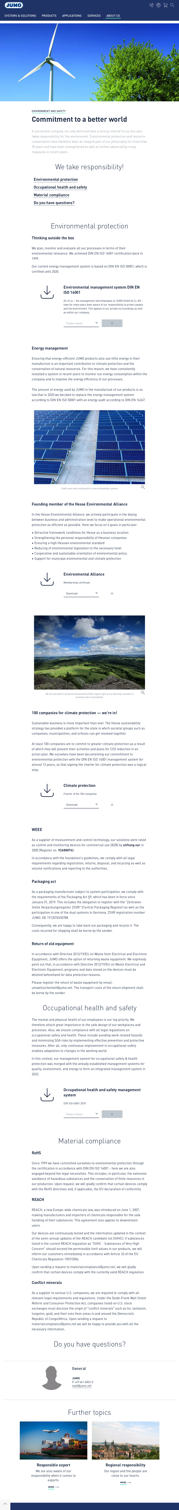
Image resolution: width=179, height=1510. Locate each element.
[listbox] (81, 323)
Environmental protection (56, 179)
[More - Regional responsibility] (125, 1453)
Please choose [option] (74, 323)
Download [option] (71, 593)
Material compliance (51, 194)
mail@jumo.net (82, 1386)
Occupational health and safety (60, 187)
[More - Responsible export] (53, 1455)
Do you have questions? (54, 202)
